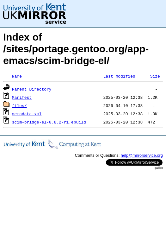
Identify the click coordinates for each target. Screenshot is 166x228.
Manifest (22, 97)
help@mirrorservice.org (142, 155)
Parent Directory (32, 89)
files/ (19, 105)
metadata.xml (27, 114)
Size (155, 76)
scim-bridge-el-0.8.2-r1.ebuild (49, 122)
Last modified (119, 76)
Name (17, 76)
